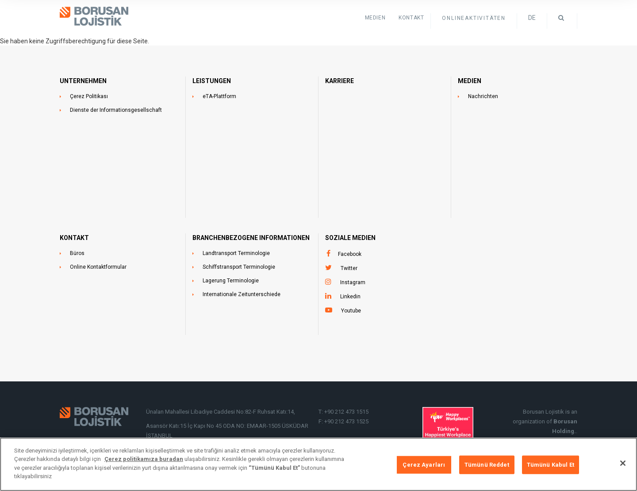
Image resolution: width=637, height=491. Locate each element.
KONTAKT (411, 18)
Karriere (339, 80)
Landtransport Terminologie (236, 253)
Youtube (351, 311)
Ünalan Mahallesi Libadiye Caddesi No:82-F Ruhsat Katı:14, (221, 411)
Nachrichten (483, 96)
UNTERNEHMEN (83, 80)
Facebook (349, 254)
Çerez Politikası (89, 96)
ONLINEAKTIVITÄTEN (474, 18)
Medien (375, 18)
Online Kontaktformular (98, 267)
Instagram (352, 282)
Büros (77, 253)
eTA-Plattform (219, 96)
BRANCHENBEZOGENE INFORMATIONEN (251, 237)
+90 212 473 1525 (346, 421)
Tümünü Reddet (486, 465)
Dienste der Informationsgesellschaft (116, 110)
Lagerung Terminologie (231, 281)
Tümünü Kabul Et (550, 465)
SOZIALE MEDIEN (350, 237)
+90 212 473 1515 (346, 411)
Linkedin (350, 296)
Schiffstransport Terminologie (239, 267)
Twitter (349, 268)
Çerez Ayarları (424, 465)
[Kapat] (623, 464)
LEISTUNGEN (211, 80)
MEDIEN (469, 80)
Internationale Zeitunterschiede (241, 294)
